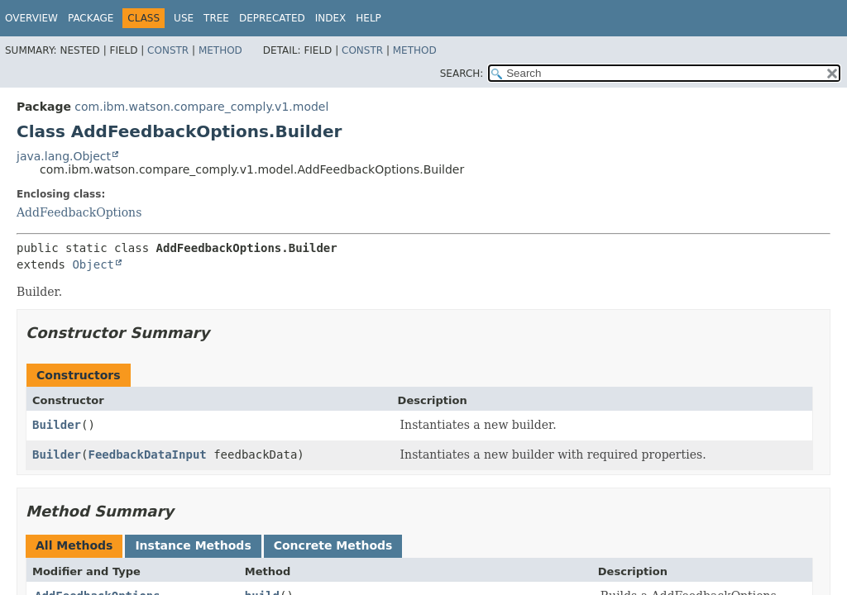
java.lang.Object (64, 156)
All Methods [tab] (74, 545)
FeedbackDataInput (147, 454)
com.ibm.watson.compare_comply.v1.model (201, 106)
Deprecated (272, 18)
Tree (216, 18)
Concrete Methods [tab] (333, 545)
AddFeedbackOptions (79, 212)
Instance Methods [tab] (193, 545)
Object (93, 264)
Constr (168, 50)
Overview (31, 18)
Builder (56, 424)
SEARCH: (462, 73)
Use (184, 18)
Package (90, 18)
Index (331, 18)
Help (368, 18)
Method (220, 50)
